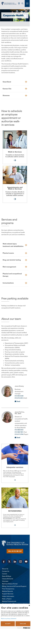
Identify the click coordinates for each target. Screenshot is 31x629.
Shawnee (6, 95)
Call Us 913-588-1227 (15, 551)
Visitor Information (8, 596)
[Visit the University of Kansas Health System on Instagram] (20, 561)
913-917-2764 (19, 434)
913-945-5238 (19, 396)
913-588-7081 (19, 432)
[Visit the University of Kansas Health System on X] (9, 561)
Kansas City (7, 89)
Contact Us (5, 571)
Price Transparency (8, 589)
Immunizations (8, 283)
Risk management (9, 267)
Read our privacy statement (8, 618)
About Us (5, 569)
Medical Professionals (9, 601)
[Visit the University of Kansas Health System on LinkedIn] (15, 561)
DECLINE (23, 624)
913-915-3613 (19, 398)
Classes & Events (7, 579)
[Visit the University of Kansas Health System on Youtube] (26, 561)
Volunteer (5, 581)
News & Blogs (6, 576)
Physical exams (8, 253)
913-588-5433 (19, 430)
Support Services (7, 594)
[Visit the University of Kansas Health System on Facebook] (4, 561)
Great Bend (7, 82)
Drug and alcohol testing (12, 260)
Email (18, 401)
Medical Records (7, 591)
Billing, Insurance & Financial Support (14, 586)
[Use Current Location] (19, 3)
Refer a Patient (6, 599)
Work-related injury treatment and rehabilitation (13, 245)
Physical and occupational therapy (12, 275)
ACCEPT (7, 624)
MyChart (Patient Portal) (9, 584)
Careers (4, 574)
